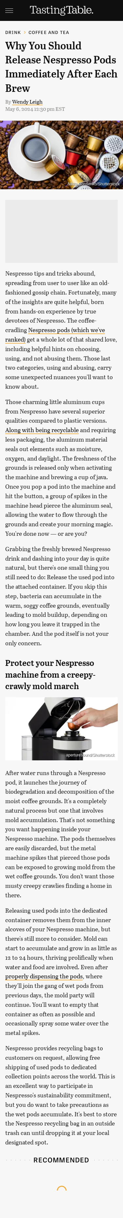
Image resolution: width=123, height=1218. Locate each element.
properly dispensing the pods (44, 976)
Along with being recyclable (42, 430)
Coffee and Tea (49, 32)
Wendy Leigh (27, 101)
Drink (13, 32)
